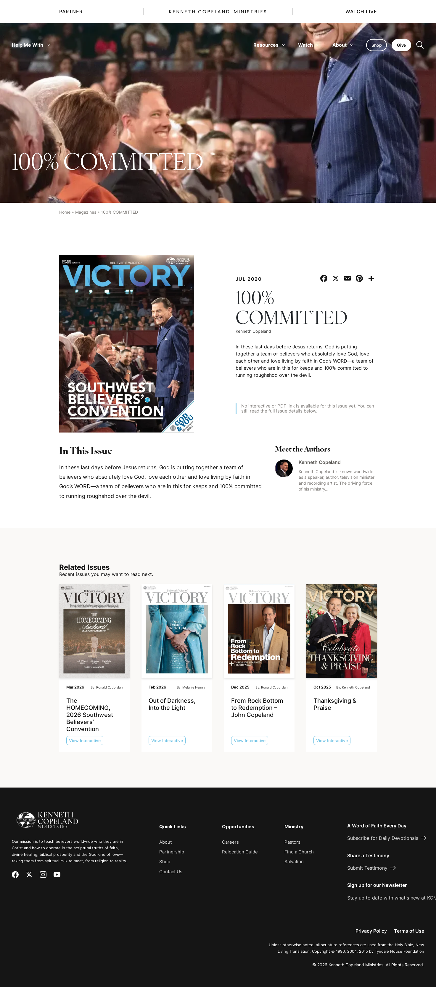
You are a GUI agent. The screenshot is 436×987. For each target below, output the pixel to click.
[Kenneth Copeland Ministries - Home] (47, 815)
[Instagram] (43, 874)
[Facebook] (15, 874)
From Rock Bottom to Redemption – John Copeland (257, 707)
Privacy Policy (371, 931)
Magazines (85, 212)
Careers (230, 842)
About (342, 45)
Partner (71, 11)
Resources (269, 45)
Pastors (292, 842)
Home (64, 212)
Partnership (171, 852)
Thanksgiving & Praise (334, 704)
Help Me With (31, 45)
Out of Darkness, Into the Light (172, 704)
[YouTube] (57, 874)
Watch (308, 45)
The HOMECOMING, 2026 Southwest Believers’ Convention (89, 714)
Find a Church (299, 852)
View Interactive (85, 744)
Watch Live (361, 11)
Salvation (294, 861)
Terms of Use (409, 931)
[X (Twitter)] (29, 874)
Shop (164, 861)
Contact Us (170, 872)
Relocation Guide (240, 852)
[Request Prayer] (396, 766)
